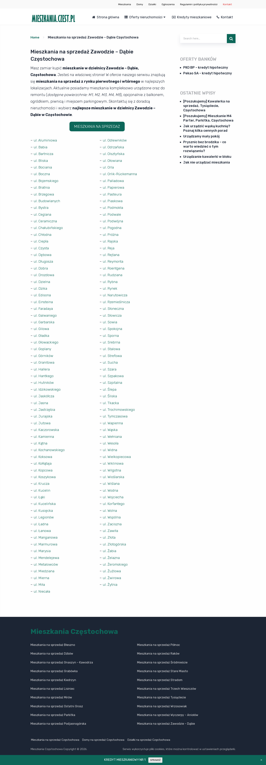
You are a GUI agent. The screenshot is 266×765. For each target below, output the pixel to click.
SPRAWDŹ (155, 760)
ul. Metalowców (47, 559)
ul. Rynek (110, 286)
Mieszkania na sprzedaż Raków (158, 649)
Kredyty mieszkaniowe (192, 17)
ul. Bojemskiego (47, 180)
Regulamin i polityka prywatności (198, 4)
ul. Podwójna (113, 220)
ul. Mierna (42, 573)
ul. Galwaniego (46, 313)
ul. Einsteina (44, 300)
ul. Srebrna (112, 340)
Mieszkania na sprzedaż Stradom (160, 675)
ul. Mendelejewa (47, 553)
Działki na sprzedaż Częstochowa (149, 735)
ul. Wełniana (113, 433)
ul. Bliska (41, 160)
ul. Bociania (43, 167)
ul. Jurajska (43, 413)
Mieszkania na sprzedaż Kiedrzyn (53, 675)
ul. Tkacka (111, 400)
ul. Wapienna (113, 420)
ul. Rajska (110, 240)
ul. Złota (109, 533)
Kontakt (227, 4)
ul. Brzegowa (44, 193)
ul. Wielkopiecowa (117, 453)
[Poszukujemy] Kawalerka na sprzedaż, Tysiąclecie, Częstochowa (206, 105)
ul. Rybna (110, 280)
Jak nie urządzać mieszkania (206, 162)
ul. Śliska (110, 393)
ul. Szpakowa (114, 373)
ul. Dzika (40, 286)
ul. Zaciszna (112, 520)
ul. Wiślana (111, 480)
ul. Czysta (42, 247)
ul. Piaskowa (113, 200)
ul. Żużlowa (112, 566)
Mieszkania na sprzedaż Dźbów (51, 649)
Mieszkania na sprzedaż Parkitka (52, 710)
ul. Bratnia (42, 187)
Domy (140, 4)
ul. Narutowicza (116, 293)
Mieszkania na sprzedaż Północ (158, 640)
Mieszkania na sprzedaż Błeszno (52, 640)
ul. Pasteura (113, 193)
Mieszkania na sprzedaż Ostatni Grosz (56, 701)
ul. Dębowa (43, 253)
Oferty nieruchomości (143, 17)
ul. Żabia (110, 546)
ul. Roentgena (114, 266)
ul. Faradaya (44, 306)
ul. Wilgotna (112, 466)
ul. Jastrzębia (45, 406)
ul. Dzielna (42, 280)
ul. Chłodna (43, 233)
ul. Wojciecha (113, 493)
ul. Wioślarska (114, 473)
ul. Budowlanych (48, 200)
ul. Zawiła (111, 526)
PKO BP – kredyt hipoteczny (205, 67)
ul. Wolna (110, 506)
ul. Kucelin (42, 486)
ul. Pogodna (113, 227)
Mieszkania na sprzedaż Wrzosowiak (162, 701)
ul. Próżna (111, 233)
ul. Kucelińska (45, 500)
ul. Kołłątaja (43, 460)
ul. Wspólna (112, 513)
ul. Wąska (110, 426)
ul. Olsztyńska (114, 153)
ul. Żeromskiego (116, 559)
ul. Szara (110, 366)
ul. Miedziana (45, 566)
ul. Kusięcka (43, 506)
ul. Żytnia (110, 579)
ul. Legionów (44, 513)
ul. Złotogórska (115, 539)
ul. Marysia (42, 546)
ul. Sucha (110, 360)
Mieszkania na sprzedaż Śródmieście (162, 657)
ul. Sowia (110, 320)
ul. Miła (39, 579)
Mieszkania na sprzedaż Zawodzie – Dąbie (166, 719)
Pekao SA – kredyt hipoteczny (207, 73)
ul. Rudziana (113, 273)
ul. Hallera (42, 366)
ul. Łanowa (43, 526)
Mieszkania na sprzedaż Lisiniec (52, 683)
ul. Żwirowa (112, 573)
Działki (152, 4)
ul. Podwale (112, 213)
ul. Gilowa (42, 326)
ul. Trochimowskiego (120, 406)
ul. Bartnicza (44, 153)
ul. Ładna (41, 520)
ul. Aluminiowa (46, 140)
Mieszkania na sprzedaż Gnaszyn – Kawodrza (61, 657)
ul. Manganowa (46, 533)
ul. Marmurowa (46, 539)
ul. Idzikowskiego (48, 386)
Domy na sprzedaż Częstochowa (103, 735)
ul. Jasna (41, 400)
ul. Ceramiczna (46, 220)
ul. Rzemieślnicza (117, 300)
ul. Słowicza (112, 313)
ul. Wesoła (111, 440)
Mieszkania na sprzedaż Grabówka (54, 666)
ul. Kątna (41, 440)
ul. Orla (108, 167)
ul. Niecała (42, 586)
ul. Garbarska (44, 320)
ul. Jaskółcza (44, 393)
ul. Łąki (39, 493)
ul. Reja (109, 247)
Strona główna (105, 17)
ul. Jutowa (43, 420)
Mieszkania (124, 4)
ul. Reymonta (114, 260)
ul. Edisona (43, 293)
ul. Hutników (44, 380)
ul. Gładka (42, 333)
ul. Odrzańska (114, 147)
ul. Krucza (42, 480)
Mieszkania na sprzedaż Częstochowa (54, 735)
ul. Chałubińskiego (49, 227)
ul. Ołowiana (113, 160)
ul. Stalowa (112, 346)
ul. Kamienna (44, 433)
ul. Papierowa (114, 187)
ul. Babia (41, 147)
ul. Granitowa (45, 360)
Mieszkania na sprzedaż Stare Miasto (162, 666)
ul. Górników (44, 353)
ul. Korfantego (114, 500)
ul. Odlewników (115, 140)
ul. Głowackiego (47, 340)
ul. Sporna (111, 333)
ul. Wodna (111, 486)
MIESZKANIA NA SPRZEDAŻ (97, 126)
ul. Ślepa (110, 386)
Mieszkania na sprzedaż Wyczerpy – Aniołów (167, 710)
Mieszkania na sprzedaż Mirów (51, 692)
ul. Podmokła (114, 207)
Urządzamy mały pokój (201, 136)
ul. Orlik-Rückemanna (121, 173)
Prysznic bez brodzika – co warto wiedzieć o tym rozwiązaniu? (204, 146)
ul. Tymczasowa (116, 413)
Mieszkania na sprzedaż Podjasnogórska (58, 719)
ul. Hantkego (44, 373)
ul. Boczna (42, 173)
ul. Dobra (41, 266)
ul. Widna (110, 446)
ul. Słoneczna (114, 306)
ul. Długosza (44, 260)
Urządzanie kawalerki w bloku (207, 157)
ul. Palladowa (114, 180)
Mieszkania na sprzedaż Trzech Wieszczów (166, 683)
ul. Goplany (43, 346)
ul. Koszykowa (45, 473)
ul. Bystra (41, 207)
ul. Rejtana (111, 253)
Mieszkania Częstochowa (74, 626)
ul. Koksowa (43, 453)
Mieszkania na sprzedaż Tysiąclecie (161, 692)
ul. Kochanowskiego (50, 446)
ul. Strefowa (113, 353)
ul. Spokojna (113, 326)
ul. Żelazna (112, 553)
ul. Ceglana (43, 213)
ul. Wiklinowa (113, 460)
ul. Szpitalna (113, 380)
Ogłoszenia (168, 4)
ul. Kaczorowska (47, 426)
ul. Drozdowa (44, 273)
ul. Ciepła (41, 240)
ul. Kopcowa (43, 466)
